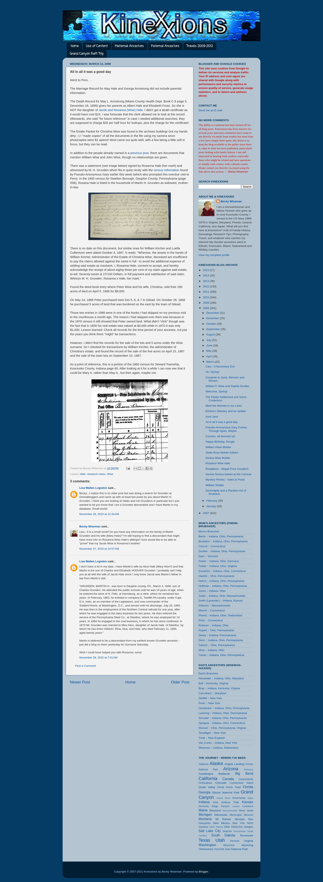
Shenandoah (239, 831)
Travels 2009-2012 (199, 46)
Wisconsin (229, 845)
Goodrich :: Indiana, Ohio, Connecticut (222, 571)
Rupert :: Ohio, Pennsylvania (216, 630)
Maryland (215, 810)
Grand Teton (223, 798)
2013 (206, 281)
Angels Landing (234, 764)
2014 (206, 275)
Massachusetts (230, 810)
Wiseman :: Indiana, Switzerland (218, 747)
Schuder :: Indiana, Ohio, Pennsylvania (223, 718)
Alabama (203, 764)
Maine (203, 810)
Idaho (250, 798)
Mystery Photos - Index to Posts (225, 479)
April (209, 356)
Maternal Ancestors (129, 46)
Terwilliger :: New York (212, 732)
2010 (206, 297)
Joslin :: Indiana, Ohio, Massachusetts (222, 595)
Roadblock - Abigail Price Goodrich (227, 468)
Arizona (230, 768)
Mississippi (235, 814)
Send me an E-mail (210, 110)
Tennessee (246, 835)
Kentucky (204, 806)
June (209, 345)
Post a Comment (85, 665)
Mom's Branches (209, 531)
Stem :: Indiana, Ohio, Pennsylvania (221, 640)
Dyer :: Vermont (208, 556)
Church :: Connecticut (212, 546)
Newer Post (80, 682)
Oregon (248, 826)
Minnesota (220, 814)
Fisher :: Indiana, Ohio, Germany (219, 561)
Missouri (248, 814)
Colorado (220, 782)
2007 (206, 513)
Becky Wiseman (90, 526)
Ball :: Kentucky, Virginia (213, 683)
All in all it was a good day (222, 422)
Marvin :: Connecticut (212, 610)
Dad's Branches (208, 673)
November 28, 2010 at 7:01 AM (98, 657)
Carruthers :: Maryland (212, 693)
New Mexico (221, 823)
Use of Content (97, 46)
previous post (139, 153)
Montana (205, 819)
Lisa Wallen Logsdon (93, 487)
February (212, 500)
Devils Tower (233, 787)
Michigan (205, 814)
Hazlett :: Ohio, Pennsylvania (216, 576)
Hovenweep (239, 798)
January (211, 506)
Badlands (224, 773)
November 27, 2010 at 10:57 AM (99, 548)
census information (166, 170)
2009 (206, 302)
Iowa (215, 802)
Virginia (248, 840)
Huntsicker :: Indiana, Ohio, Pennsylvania (224, 708)
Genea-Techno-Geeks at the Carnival (229, 474)
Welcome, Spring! (216, 391)
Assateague (206, 773)
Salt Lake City (210, 831)
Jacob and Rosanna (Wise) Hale (121, 110)
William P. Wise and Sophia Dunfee (227, 386)
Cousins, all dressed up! (220, 436)
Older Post (180, 682)
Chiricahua (205, 782)
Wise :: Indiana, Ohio (211, 650)
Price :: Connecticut (211, 620)
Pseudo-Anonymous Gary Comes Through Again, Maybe (226, 429)
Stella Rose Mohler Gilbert (222, 452)
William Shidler (215, 485)
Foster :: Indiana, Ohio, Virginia (218, 566)
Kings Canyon (220, 806)
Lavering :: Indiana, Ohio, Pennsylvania (223, 713)
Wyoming (247, 845)
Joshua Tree (230, 802)
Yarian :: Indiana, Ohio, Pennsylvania (221, 655)
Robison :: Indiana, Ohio (213, 625)
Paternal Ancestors (165, 46)
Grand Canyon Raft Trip (86, 54)
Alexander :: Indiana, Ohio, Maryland (221, 678)
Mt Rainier (223, 819)
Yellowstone (206, 849)
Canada (228, 779)
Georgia (205, 792)
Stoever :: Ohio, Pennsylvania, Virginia (222, 727)
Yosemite (219, 849)
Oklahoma (236, 826)
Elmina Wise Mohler (218, 457)
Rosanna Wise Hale (218, 463)
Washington (207, 845)
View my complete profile (214, 255)
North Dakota (216, 827)
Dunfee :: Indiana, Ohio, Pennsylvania (222, 551)
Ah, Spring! (212, 371)
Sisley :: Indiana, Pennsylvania (217, 635)
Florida (248, 787)
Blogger (203, 871)
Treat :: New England (212, 737)
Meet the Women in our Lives (224, 405)
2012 (206, 286)
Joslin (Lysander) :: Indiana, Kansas (221, 600)
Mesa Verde (246, 810)
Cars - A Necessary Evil (220, 366)
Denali (220, 787)
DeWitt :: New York (210, 698)
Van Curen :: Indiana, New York (218, 742)
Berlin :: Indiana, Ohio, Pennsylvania (221, 536)
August (211, 334)
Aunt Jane (212, 416)
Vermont (234, 840)
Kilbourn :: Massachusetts (215, 605)
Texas (204, 840)
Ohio (227, 826)
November (213, 318)
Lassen (236, 806)
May (209, 350)
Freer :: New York (209, 703)
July (209, 340)
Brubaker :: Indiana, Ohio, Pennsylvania (223, 541)
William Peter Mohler (218, 447)
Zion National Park (236, 849)
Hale (82, 474)
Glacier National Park (225, 792)
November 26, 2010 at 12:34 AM (99, 514)
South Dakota (223, 835)
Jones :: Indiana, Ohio (212, 590)
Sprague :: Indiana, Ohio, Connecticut (222, 723)
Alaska (216, 763)
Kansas (247, 802)
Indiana (204, 802)
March (210, 361)
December (213, 312)
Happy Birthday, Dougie (220, 441)
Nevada (240, 819)
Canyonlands (246, 779)
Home (75, 46)
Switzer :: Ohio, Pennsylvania (217, 645)
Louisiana (247, 806)
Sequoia (227, 831)
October (211, 323)
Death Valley (207, 787)
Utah (220, 840)
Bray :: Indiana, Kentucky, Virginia (219, 688)
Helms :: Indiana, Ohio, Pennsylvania (221, 580)
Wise (110, 474)
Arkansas (248, 769)
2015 (206, 270)
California (208, 778)
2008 (206, 308)
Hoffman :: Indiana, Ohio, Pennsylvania (223, 585)
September (213, 329)
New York (238, 823)
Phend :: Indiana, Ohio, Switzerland (220, 615)
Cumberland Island (241, 782)
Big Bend (244, 773)
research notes (96, 474)
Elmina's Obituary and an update (226, 411)
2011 (206, 291)
